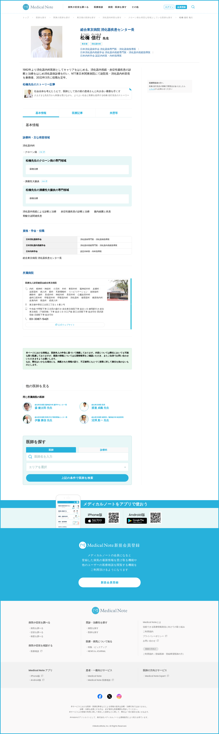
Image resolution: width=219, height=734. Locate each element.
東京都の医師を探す (86, 17)
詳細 (40, 152)
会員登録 (181, 7)
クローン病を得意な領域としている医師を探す (150, 17)
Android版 (37, 680)
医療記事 (77, 113)
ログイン (169, 7)
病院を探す (93, 628)
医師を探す (41, 17)
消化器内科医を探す (112, 17)
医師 (51, 450)
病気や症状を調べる (78, 7)
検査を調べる (37, 636)
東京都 (84, 44)
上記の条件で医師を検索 (77, 478)
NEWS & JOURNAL (97, 651)
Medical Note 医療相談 (101, 680)
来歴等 (114, 113)
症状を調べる (37, 632)
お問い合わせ (151, 640)
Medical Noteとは (152, 622)
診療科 (103, 450)
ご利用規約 (148, 631)
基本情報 (41, 113)
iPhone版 (37, 675)
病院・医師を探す (117, 7)
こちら (151, 89)
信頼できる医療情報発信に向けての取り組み (164, 626)
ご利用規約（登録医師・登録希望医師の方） (164, 653)
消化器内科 (96, 44)
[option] (47, 42)
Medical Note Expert (157, 675)
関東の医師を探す (61, 17)
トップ (26, 17)
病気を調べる (37, 628)
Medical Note (95, 675)
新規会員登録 (110, 582)
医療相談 (98, 7)
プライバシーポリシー (155, 636)
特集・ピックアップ (97, 647)
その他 (135, 7)
